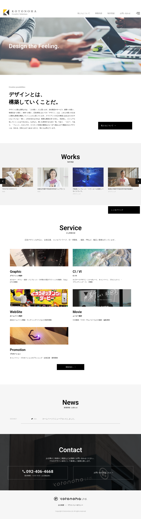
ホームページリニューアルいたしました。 (59, 419)
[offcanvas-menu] (138, 13)
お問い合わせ (125, 13)
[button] (3, 181)
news (35, 419)
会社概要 (61, 505)
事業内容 (98, 13)
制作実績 (111, 13)
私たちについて (84, 13)
